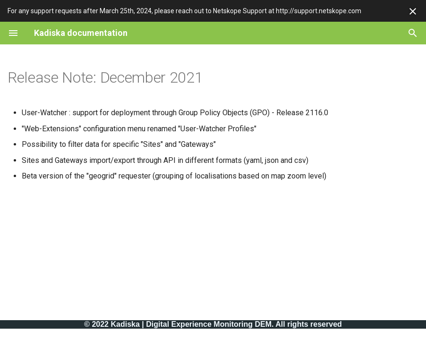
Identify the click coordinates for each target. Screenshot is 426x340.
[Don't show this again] (412, 11)
